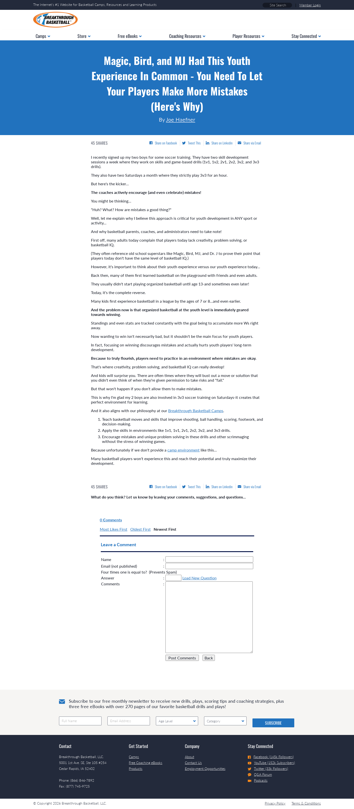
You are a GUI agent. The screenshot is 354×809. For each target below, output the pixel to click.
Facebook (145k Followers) (271, 757)
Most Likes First (113, 529)
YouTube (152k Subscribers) (271, 763)
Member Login (310, 5)
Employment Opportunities (205, 768)
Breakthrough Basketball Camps (195, 410)
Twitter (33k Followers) (268, 768)
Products (135, 768)
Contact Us (193, 763)
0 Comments (111, 519)
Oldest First (140, 529)
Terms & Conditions (306, 803)
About (189, 757)
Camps (134, 757)
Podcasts (257, 780)
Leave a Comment (118, 544)
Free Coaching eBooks (145, 763)
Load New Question (199, 578)
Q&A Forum (260, 774)
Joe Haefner (180, 119)
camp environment (183, 450)
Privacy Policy (275, 803)
